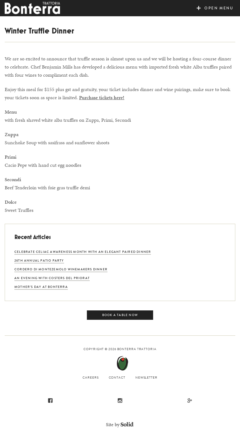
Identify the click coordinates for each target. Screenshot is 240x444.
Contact (117, 377)
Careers (90, 377)
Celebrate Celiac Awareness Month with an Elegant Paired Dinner (82, 251)
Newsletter (146, 377)
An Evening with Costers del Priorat (52, 278)
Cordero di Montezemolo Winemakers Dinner (61, 269)
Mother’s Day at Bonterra (41, 286)
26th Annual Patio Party (39, 260)
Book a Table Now (120, 315)
